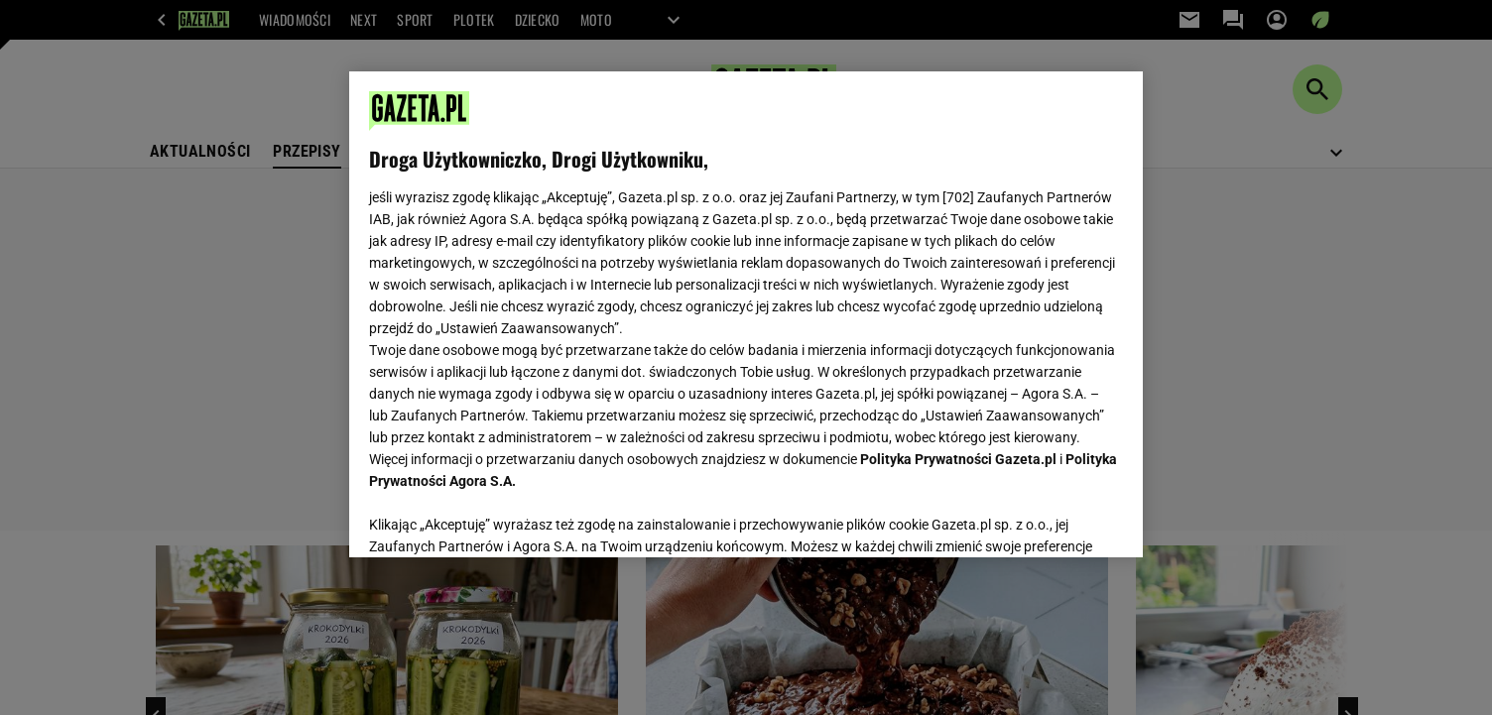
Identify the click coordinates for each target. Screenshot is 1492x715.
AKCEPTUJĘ (1056, 519)
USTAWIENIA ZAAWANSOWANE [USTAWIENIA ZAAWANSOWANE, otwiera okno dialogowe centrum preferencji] (498, 518)
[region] (746, 314)
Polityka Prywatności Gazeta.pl (958, 459)
